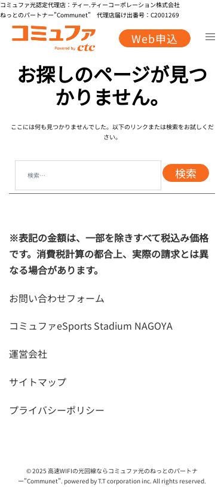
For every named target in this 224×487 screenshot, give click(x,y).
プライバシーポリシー (57, 410)
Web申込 (154, 38)
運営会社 (28, 353)
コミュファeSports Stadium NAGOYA (91, 325)
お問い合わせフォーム (57, 298)
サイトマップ (37, 382)
